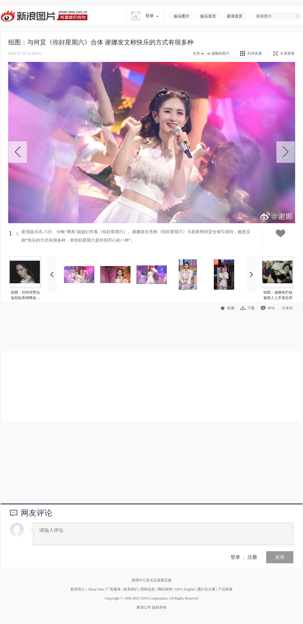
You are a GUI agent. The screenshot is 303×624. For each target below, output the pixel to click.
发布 (280, 557)
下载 (247, 308)
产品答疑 (225, 589)
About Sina (96, 589)
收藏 (227, 308)
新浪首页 (235, 16)
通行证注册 (206, 589)
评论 (268, 308)
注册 (252, 557)
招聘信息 (147, 589)
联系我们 (131, 589)
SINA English (185, 589)
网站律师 (165, 589)
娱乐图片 (181, 16)
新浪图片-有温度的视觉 (44, 15)
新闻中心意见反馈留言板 (152, 580)
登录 (235, 557)
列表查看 (254, 53)
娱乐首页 (208, 16)
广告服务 (113, 589)
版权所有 (159, 607)
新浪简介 (77, 589)
